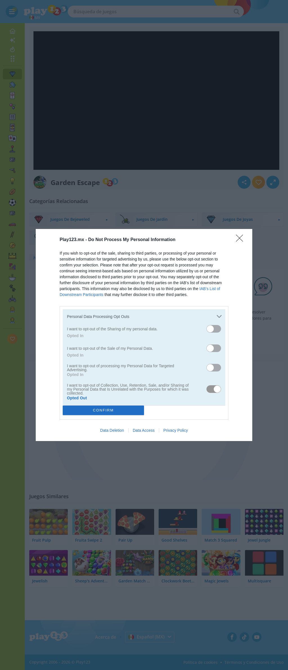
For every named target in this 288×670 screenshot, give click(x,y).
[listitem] (144, 316)
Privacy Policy (175, 430)
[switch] (213, 329)
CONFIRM (103, 410)
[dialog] (144, 335)
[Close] (241, 240)
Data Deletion (112, 430)
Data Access (144, 430)
